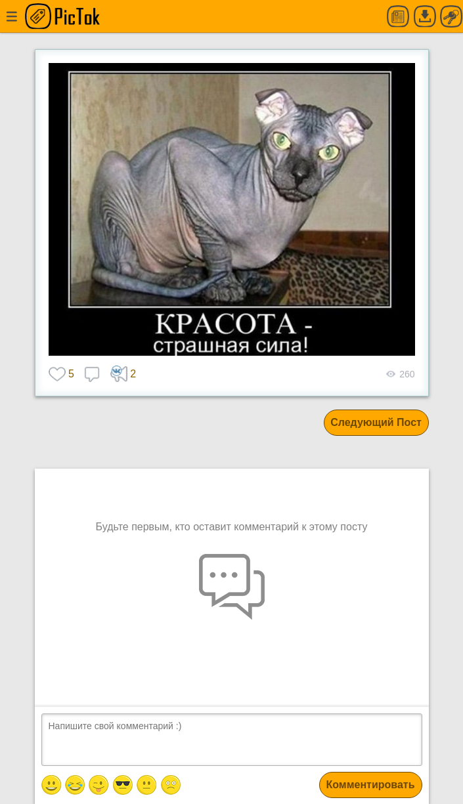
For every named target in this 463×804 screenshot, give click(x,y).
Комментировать (370, 784)
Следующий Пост (376, 422)
